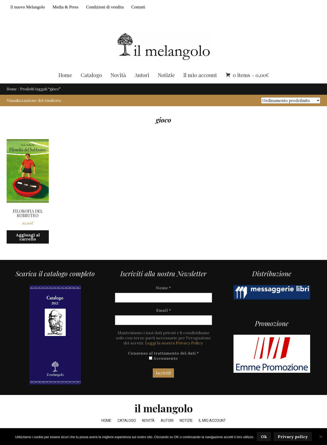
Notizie (166, 76)
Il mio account (200, 76)
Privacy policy (293, 436)
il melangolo (163, 409)
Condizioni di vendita (105, 7)
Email (163, 311)
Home (65, 76)
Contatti (138, 7)
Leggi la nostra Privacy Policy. (174, 343)
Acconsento (163, 359)
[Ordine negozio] (290, 101)
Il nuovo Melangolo (27, 7)
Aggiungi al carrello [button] (28, 238)
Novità (118, 76)
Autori (142, 76)
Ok (264, 436)
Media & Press (65, 7)
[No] (320, 436)
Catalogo (91, 76)
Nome (163, 288)
